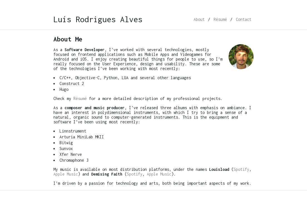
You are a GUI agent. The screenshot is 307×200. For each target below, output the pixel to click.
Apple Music (65, 174)
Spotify (241, 169)
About (199, 19)
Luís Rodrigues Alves (97, 19)
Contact (243, 19)
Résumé (220, 19)
